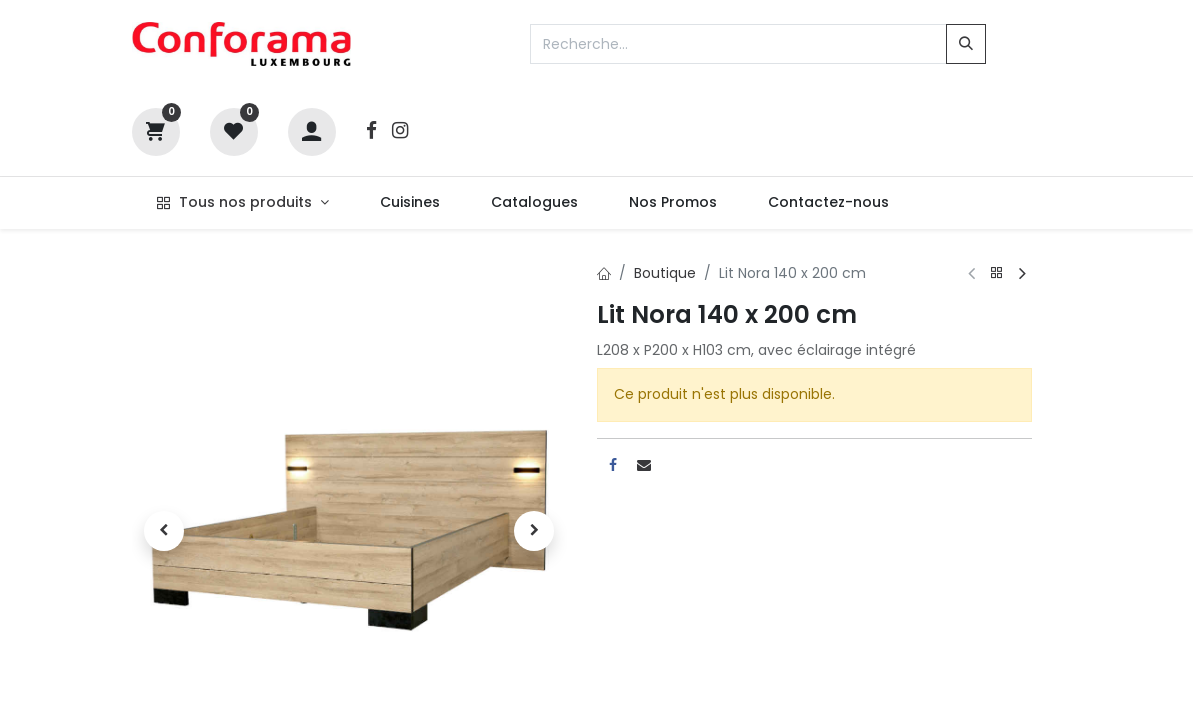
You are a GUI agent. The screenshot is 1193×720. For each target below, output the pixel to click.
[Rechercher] (966, 44)
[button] (164, 531)
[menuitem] (409, 203)
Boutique (665, 273)
